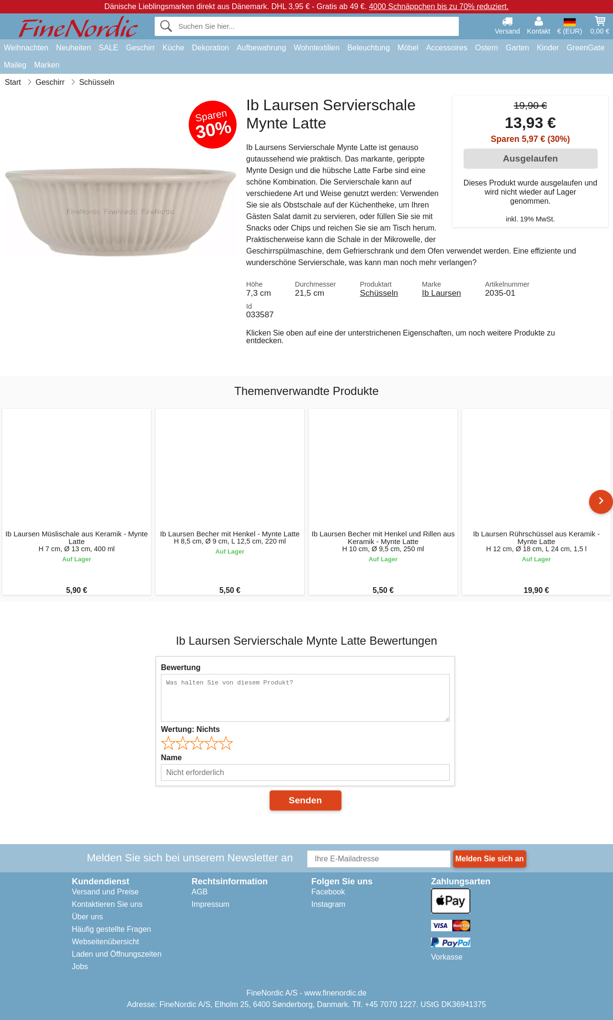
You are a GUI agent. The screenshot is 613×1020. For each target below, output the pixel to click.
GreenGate (585, 48)
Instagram (328, 904)
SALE (108, 48)
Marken (46, 65)
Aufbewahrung (261, 48)
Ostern (486, 48)
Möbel (408, 48)
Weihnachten (26, 48)
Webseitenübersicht (105, 942)
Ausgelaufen (530, 158)
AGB (200, 892)
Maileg (15, 65)
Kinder (548, 48)
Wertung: (190, 729)
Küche (173, 48)
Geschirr (140, 48)
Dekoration (210, 48)
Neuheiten (73, 48)
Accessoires (446, 48)
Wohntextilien (317, 48)
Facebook (328, 892)
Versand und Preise (105, 892)
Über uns (87, 917)
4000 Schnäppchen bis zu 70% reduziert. (439, 6)
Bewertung (181, 667)
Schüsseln (379, 293)
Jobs (80, 966)
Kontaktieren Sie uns (107, 904)
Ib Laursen (441, 293)
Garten (517, 48)
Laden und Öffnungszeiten (116, 954)
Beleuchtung (368, 48)
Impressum (210, 904)
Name (171, 757)
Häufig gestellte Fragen (111, 929)
